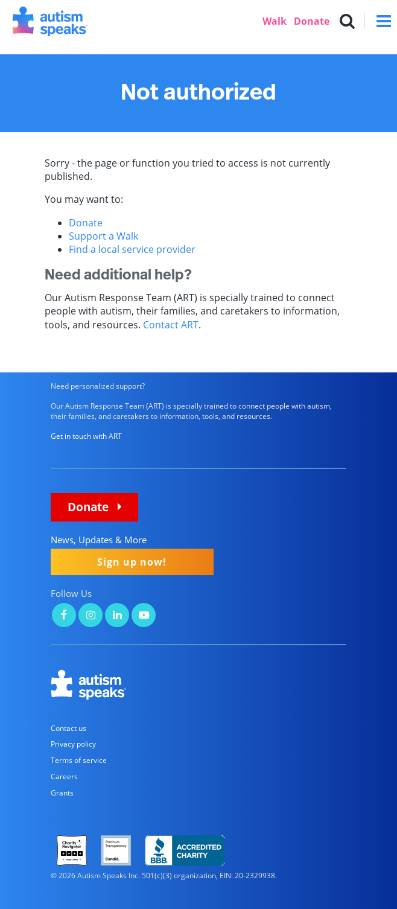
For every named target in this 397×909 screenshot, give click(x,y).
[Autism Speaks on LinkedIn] (117, 616)
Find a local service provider (132, 249)
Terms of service (79, 760)
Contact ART (170, 324)
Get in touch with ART (86, 436)
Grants (62, 793)
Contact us (68, 728)
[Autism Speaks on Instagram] (90, 616)
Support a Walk (103, 236)
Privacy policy (73, 744)
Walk (274, 21)
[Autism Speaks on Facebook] (64, 616)
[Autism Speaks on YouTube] (144, 616)
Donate (311, 21)
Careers (64, 776)
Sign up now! (132, 562)
